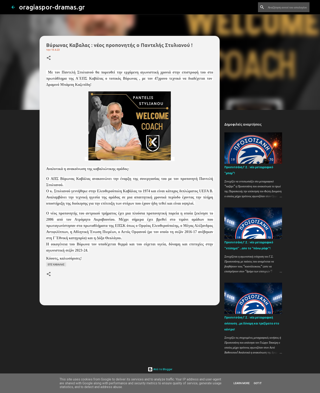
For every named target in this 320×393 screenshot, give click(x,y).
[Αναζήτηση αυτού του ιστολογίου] (287, 7)
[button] (48, 58)
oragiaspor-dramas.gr (52, 7)
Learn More (241, 383)
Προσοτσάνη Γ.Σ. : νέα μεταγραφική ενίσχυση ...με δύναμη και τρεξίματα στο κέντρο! (251, 323)
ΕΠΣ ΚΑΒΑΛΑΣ (56, 264)
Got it (257, 383)
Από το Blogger (160, 369)
